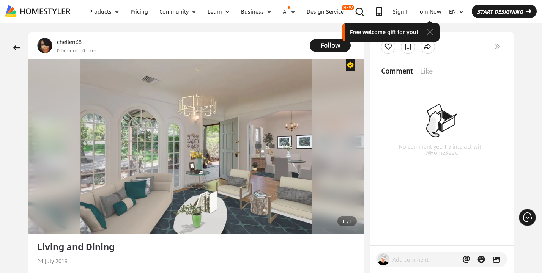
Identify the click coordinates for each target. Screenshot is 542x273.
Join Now (429, 11)
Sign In (402, 11)
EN (456, 11)
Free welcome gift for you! (384, 32)
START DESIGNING (504, 11)
